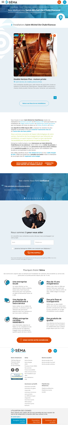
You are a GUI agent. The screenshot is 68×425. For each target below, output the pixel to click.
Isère (51, 125)
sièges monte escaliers (28, 123)
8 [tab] (39, 198)
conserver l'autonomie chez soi (41, 129)
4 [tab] (30, 198)
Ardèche (45, 125)
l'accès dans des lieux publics (22, 131)
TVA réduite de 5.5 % (35, 153)
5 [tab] (33, 198)
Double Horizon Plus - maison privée (30, 79)
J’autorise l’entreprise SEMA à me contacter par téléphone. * (31, 248)
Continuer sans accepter (50, 421)
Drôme (39, 125)
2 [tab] (26, 198)
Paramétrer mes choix (36, 421)
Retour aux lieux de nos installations (34, 103)
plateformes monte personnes (46, 123)
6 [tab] (35, 198)
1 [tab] (24, 198)
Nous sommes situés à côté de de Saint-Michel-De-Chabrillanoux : (35, 163)
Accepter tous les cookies (19, 421)
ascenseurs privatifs (25, 122)
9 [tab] (41, 198)
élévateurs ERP (39, 122)
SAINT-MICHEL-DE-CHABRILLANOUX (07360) (28, 82)
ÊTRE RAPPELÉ (34, 253)
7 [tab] (37, 198)
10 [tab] (43, 198)
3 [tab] (28, 198)
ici (31, 259)
